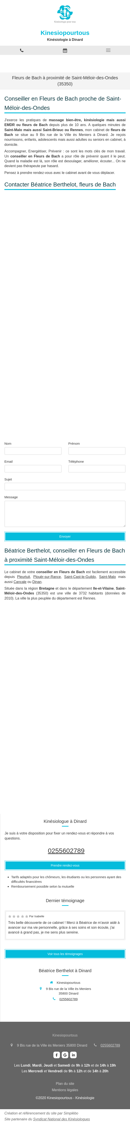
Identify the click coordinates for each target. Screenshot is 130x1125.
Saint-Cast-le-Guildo (80, 577)
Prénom (74, 443)
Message (11, 497)
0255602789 (66, 850)
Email (8, 461)
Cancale (20, 582)
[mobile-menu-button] (108, 50)
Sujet (8, 479)
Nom (7, 443)
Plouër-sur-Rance (47, 577)
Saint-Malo (107, 577)
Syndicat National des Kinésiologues (61, 1119)
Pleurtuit (23, 577)
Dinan (37, 582)
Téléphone (76, 461)
